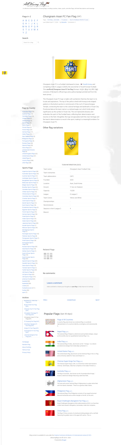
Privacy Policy (26, 352)
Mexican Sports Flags (28, 227)
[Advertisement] (71, 39)
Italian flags (25, 134)
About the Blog (26, 347)
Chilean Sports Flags (28, 191)
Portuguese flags (27, 141)
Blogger (64, 440)
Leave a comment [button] (54, 283)
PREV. (45, 300)
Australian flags (27, 111)
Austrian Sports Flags (28, 176)
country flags (26, 160)
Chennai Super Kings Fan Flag (70, 361)
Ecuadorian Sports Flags (29, 207)
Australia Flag (64, 371)
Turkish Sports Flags (28, 270)
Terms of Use (26, 350)
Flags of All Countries (65, 320)
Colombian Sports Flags (29, 196)
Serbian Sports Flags (28, 251)
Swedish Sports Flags (28, 263)
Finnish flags (26, 127)
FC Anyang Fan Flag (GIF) (31, 321)
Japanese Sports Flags (29, 223)
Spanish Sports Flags (28, 261)
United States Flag (65, 351)
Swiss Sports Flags (27, 265)
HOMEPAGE (71, 300)
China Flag (63, 411)
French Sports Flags (28, 212)
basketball (25, 283)
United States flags (27, 156)
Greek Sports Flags (27, 216)
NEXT (98, 300)
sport (23, 292)
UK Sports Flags (27, 274)
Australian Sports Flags (29, 173)
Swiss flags (25, 147)
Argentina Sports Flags (29, 171)
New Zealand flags (27, 136)
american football (27, 279)
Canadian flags (26, 116)
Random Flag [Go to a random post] (26, 344)
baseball (24, 281)
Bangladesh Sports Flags (29, 180)
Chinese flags (26, 120)
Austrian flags (26, 114)
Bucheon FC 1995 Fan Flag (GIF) (30, 301)
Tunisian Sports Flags (28, 267)
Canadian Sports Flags (29, 189)
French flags (26, 129)
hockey (24, 290)
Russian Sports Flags (28, 246)
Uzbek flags (25, 158)
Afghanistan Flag (65, 381)
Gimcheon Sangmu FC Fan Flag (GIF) (30, 324)
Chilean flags (26, 118)
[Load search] (30, 42)
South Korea (87, 84)
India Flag (62, 341)
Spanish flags (26, 145)
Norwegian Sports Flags (29, 233)
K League (64, 20)
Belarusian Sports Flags (29, 182)
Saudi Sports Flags (27, 249)
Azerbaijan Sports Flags (29, 178)
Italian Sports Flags (28, 221)
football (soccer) (53, 20)
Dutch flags (25, 125)
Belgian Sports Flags (28, 185)
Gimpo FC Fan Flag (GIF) (31, 328)
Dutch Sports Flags (27, 205)
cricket (24, 285)
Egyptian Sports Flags (28, 209)
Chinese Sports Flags (28, 194)
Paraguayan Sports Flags (29, 238)
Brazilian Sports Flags (28, 187)
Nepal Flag (63, 332)
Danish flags (26, 123)
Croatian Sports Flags (28, 198)
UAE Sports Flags (27, 272)
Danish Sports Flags (28, 203)
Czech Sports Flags (28, 200)
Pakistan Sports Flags (28, 236)
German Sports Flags (28, 214)
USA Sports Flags (27, 276)
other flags (25, 162)
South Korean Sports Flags (79, 20)
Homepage (25, 342)
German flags (26, 132)
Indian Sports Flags (28, 218)
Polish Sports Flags (28, 240)
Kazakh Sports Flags (28, 225)
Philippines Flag (64, 391)
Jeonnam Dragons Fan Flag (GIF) (31, 335)
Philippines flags (27, 138)
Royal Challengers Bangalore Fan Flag (73, 401)
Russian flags (26, 143)
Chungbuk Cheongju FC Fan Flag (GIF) (31, 313)
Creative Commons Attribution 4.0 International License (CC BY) (72, 435)
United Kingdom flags (28, 153)
